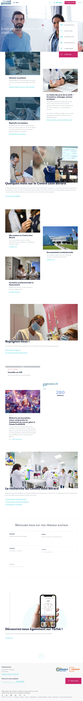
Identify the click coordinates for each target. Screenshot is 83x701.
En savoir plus (14, 292)
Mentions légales (33, 697)
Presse (49, 697)
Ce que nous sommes (12, 196)
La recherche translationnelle (17, 502)
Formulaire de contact (10, 674)
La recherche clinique (13, 505)
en (81, 2)
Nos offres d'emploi (12, 350)
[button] (46, 389)
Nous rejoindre (55, 697)
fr (79, 2)
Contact (26, 697)
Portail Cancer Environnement (66, 697)
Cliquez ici (13, 247)
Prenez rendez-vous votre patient (22, 87)
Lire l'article (15, 439)
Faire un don (73, 681)
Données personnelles (42, 697)
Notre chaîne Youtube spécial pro (59, 120)
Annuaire (21, 697)
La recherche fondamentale (15, 499)
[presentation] (11, 686)
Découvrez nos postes (17, 134)
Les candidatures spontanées (16, 353)
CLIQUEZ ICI (9, 638)
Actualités (16, 697)
